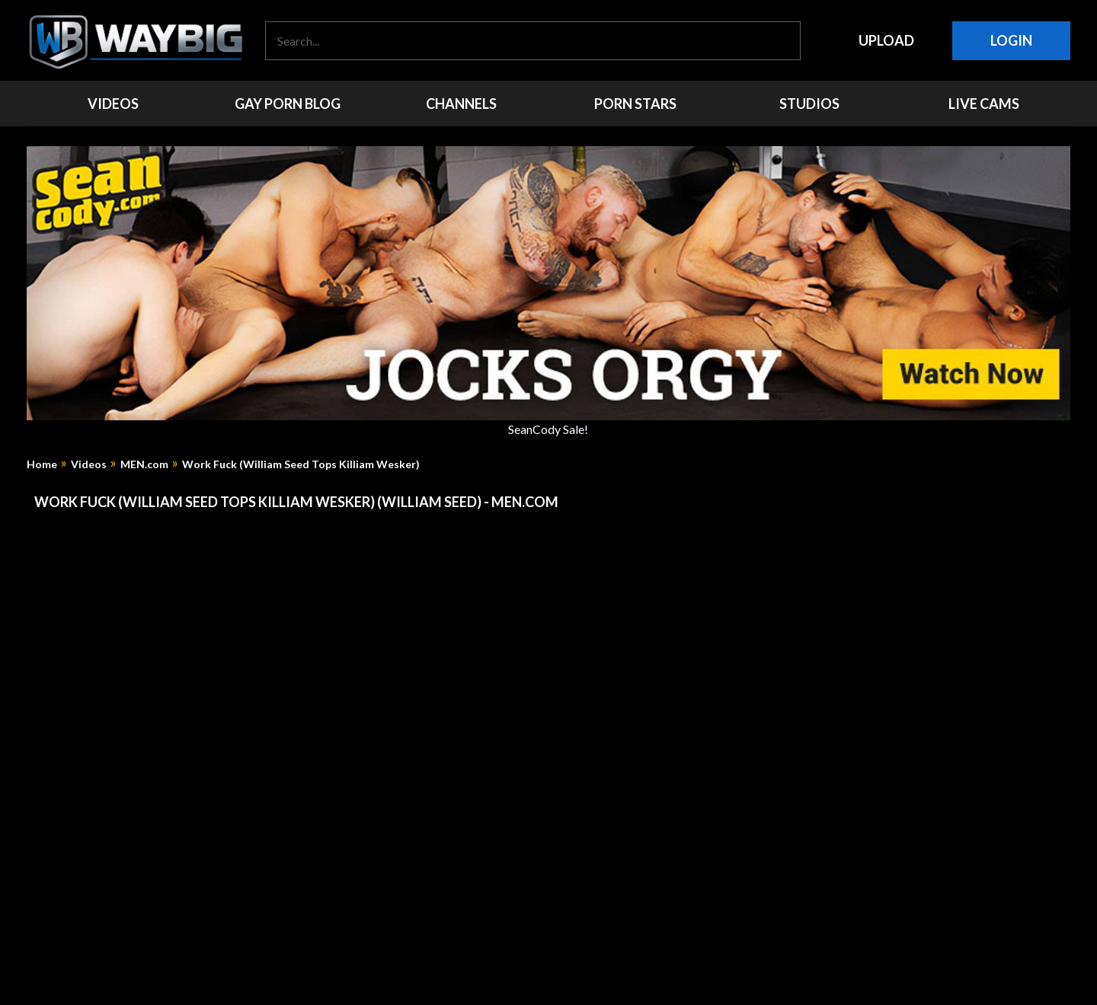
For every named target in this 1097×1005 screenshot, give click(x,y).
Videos (89, 464)
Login (1011, 40)
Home (42, 464)
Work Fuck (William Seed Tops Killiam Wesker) (301, 464)
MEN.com (144, 464)
